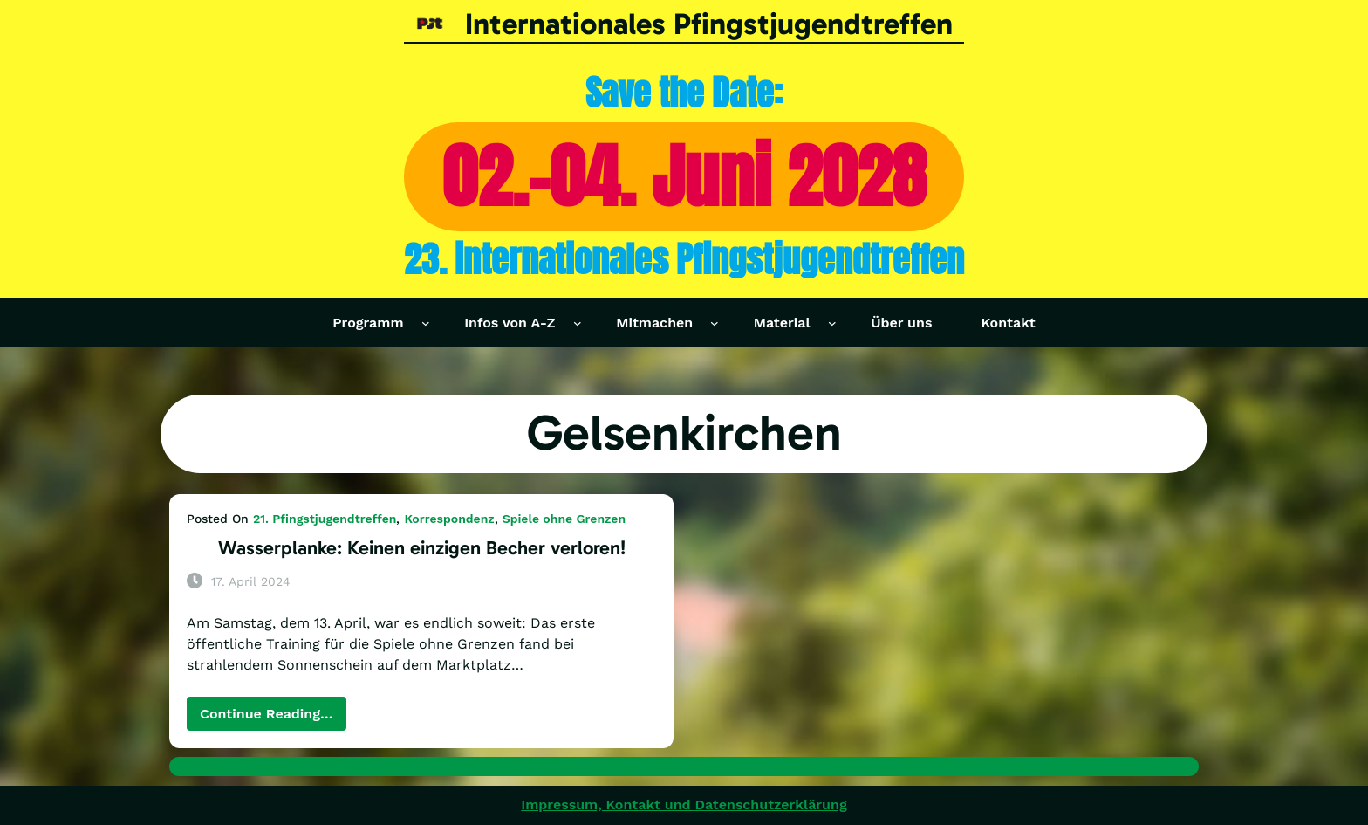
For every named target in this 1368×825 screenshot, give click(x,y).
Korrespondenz (449, 519)
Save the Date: (684, 92)
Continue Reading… (273, 718)
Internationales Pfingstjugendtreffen (709, 24)
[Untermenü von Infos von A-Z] (577, 323)
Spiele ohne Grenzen (564, 519)
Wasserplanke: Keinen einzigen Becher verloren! (422, 548)
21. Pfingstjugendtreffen (324, 519)
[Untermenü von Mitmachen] (714, 323)
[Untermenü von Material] (832, 323)
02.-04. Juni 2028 (684, 176)
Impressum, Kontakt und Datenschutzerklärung (683, 804)
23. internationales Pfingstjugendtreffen (684, 259)
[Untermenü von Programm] (425, 323)
